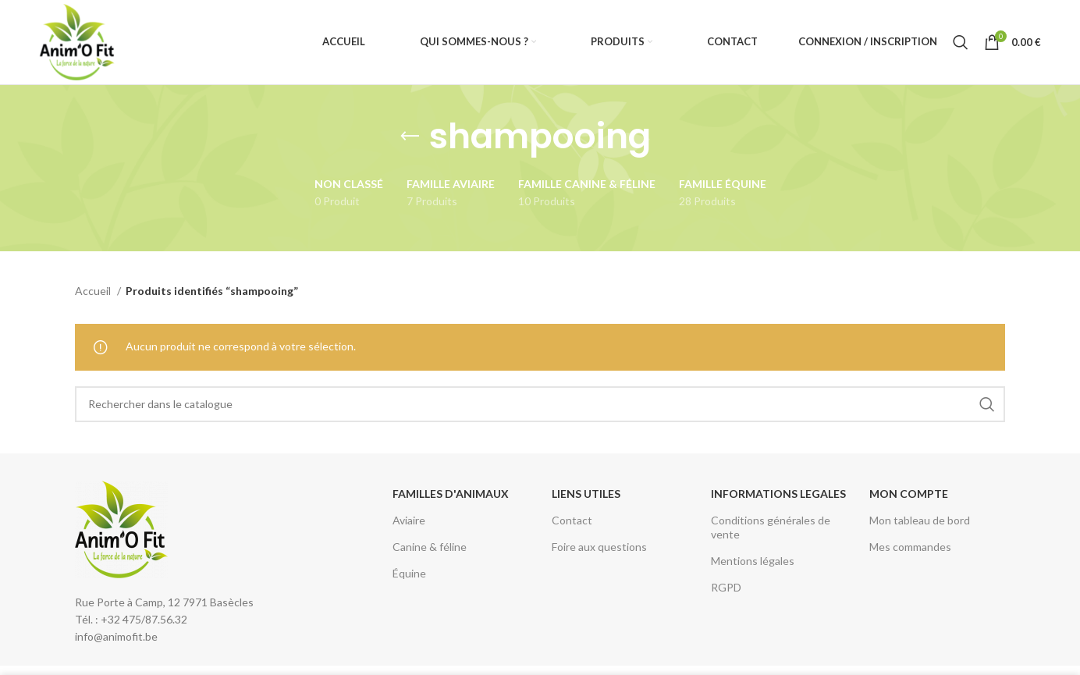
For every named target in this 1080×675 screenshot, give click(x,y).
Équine (409, 574)
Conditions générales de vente (770, 528)
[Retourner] (409, 138)
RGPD (726, 589)
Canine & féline (430, 548)
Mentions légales (752, 562)
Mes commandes (910, 548)
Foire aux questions (599, 548)
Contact (572, 521)
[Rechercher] (960, 43)
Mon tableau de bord (919, 521)
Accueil (94, 292)
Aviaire (409, 521)
